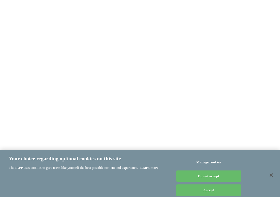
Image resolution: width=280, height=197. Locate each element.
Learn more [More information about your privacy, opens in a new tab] (149, 169)
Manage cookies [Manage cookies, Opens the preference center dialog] (208, 163)
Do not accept (208, 177)
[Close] (271, 176)
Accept (208, 191)
